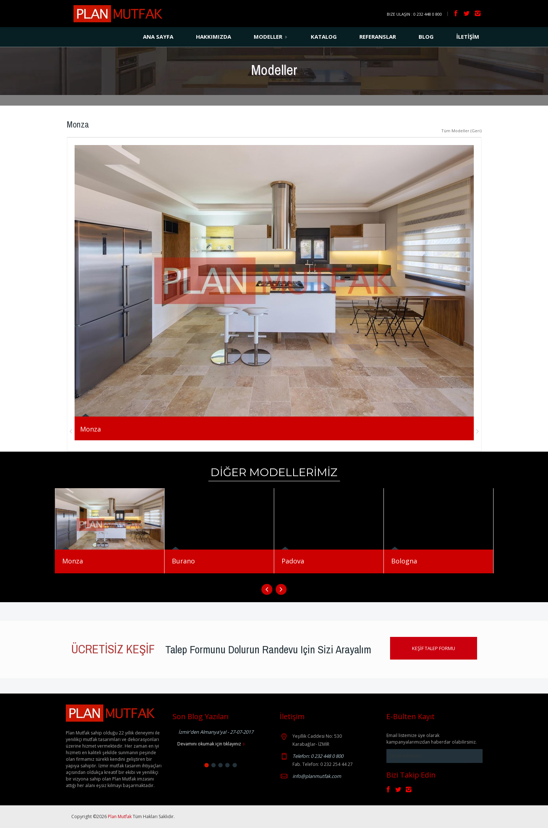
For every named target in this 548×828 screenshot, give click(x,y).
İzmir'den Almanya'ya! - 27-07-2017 (215, 732)
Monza (90, 429)
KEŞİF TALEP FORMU (433, 648)
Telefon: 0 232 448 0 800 (317, 756)
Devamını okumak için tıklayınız (211, 744)
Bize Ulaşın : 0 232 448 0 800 (414, 14)
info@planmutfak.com (316, 776)
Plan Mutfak (120, 816)
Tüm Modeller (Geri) (461, 130)
